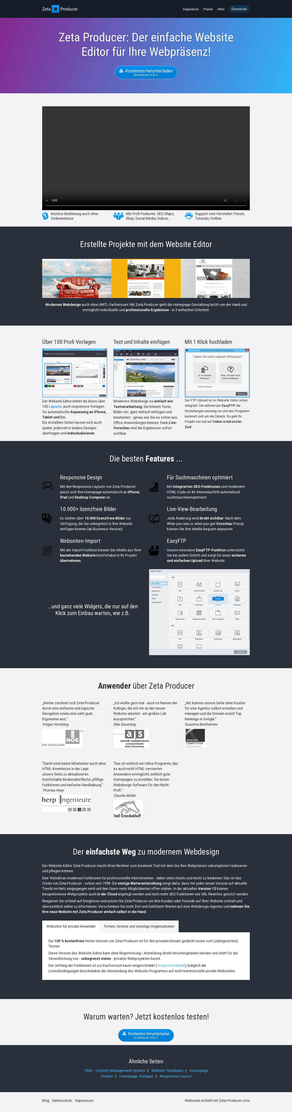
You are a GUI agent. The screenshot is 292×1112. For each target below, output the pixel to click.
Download (239, 9)
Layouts (55, 406)
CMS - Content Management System (114, 1070)
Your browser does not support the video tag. (146, 158)
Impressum (84, 1101)
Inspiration (191, 9)
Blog (45, 1101)
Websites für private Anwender (71, 926)
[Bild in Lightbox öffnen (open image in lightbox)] (74, 372)
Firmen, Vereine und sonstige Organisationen (139, 926)
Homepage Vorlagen (136, 1076)
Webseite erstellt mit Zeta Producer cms (217, 1101)
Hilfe (220, 9)
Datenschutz (62, 1101)
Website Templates (167, 1070)
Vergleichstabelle (171, 966)
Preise (208, 9)
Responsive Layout (175, 1076)
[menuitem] (191, 9)
